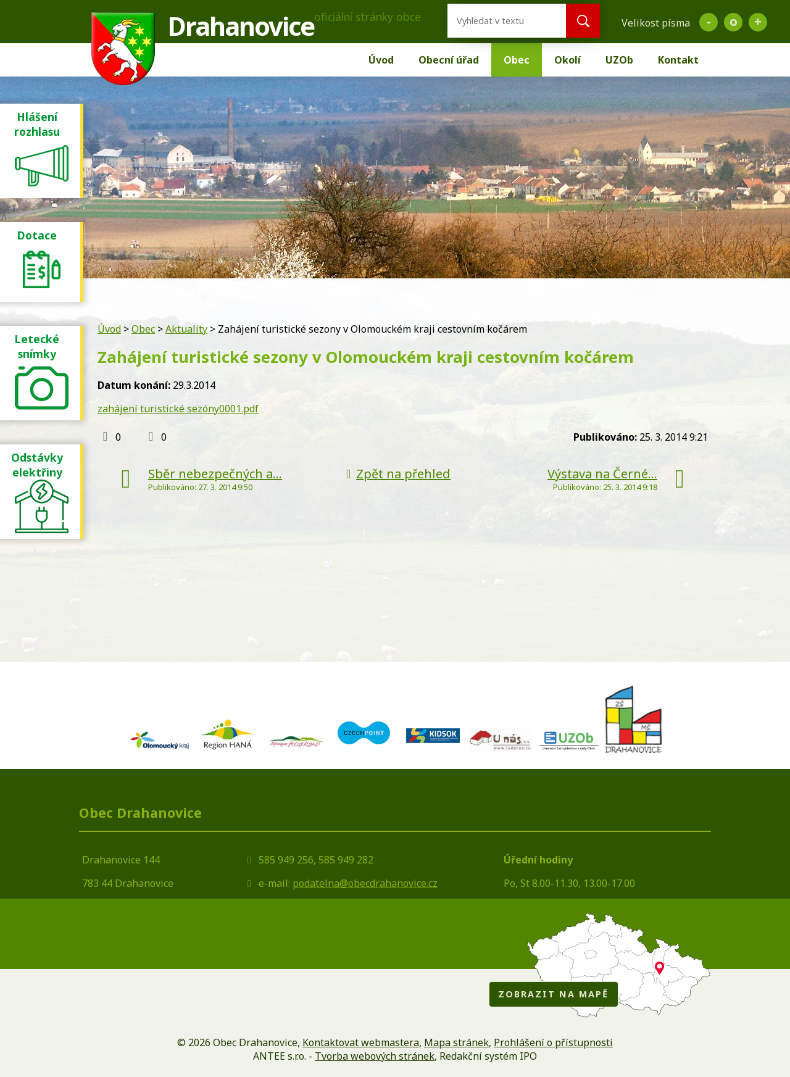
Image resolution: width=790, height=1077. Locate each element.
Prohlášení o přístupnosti (553, 1042)
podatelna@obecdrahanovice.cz (365, 883)
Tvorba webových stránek (374, 1056)
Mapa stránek (456, 1042)
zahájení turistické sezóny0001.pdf (178, 408)
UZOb (619, 60)
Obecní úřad (448, 60)
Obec (517, 60)
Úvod (381, 60)
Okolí (567, 60)
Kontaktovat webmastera (360, 1042)
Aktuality (186, 329)
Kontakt (678, 60)
